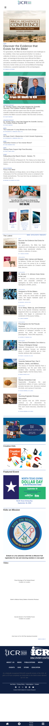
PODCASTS (43, 235)
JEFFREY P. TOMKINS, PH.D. (26, 337)
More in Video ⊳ (42, 639)
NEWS (4, 43)
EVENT (5, 154)
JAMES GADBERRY (24, 318)
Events (12, 667)
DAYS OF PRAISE (7, 168)
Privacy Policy (20, 684)
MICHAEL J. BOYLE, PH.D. (25, 302)
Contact (37, 684)
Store (26, 667)
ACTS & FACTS (35, 235)
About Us (10, 662)
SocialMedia (31, 724)
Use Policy (13, 684)
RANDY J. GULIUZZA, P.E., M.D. (26, 355)
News (19, 662)
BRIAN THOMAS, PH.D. (25, 374)
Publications (29, 662)
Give (19, 667)
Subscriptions (29, 684)
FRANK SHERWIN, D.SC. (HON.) (26, 390)
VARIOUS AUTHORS (24, 253)
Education (36, 667)
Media (40, 662)
